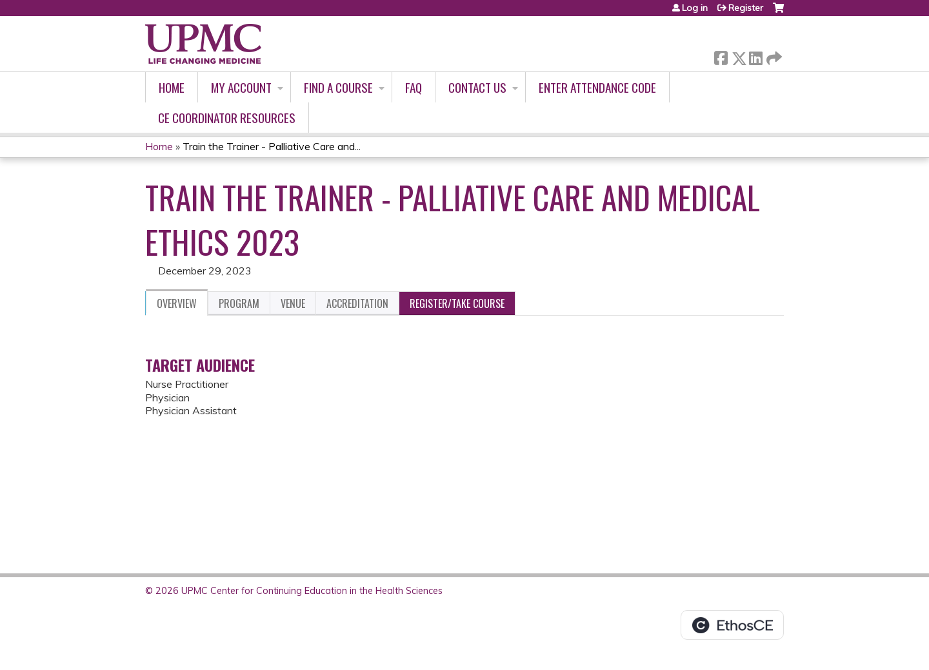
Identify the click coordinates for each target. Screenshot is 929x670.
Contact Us (477, 87)
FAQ (413, 87)
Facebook (720, 55)
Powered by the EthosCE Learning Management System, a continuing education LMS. (732, 625)
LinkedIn (755, 55)
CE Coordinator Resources (226, 117)
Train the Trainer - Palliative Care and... (272, 146)
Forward (772, 55)
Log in (695, 7)
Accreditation (357, 303)
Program (239, 303)
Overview (177, 303)
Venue (293, 303)
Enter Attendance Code (597, 87)
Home (172, 87)
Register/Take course (457, 303)
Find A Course (338, 87)
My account (241, 87)
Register (745, 7)
